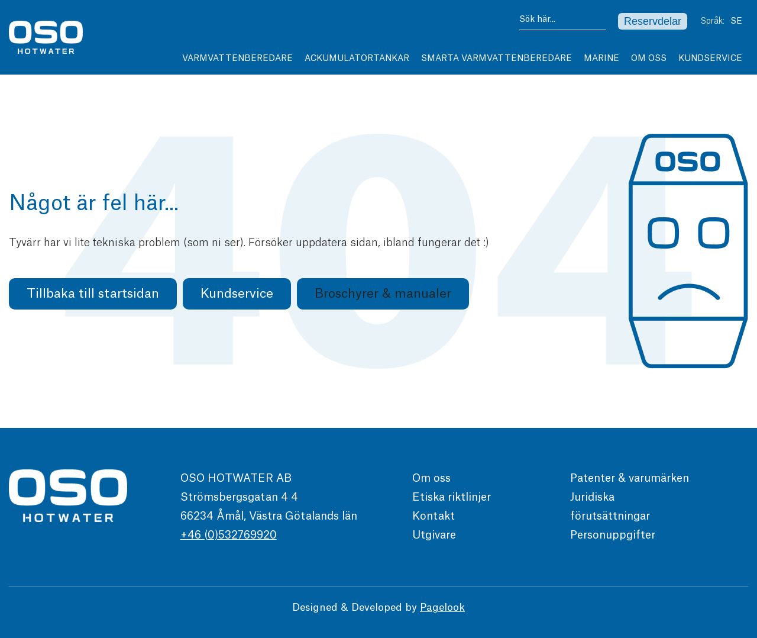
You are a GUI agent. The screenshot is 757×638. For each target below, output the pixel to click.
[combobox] (562, 21)
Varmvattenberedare (237, 58)
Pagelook (442, 607)
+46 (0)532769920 (228, 535)
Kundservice (713, 58)
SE (739, 22)
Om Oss (649, 58)
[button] (383, 294)
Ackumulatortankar (357, 58)
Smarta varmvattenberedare (496, 58)
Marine (601, 58)
